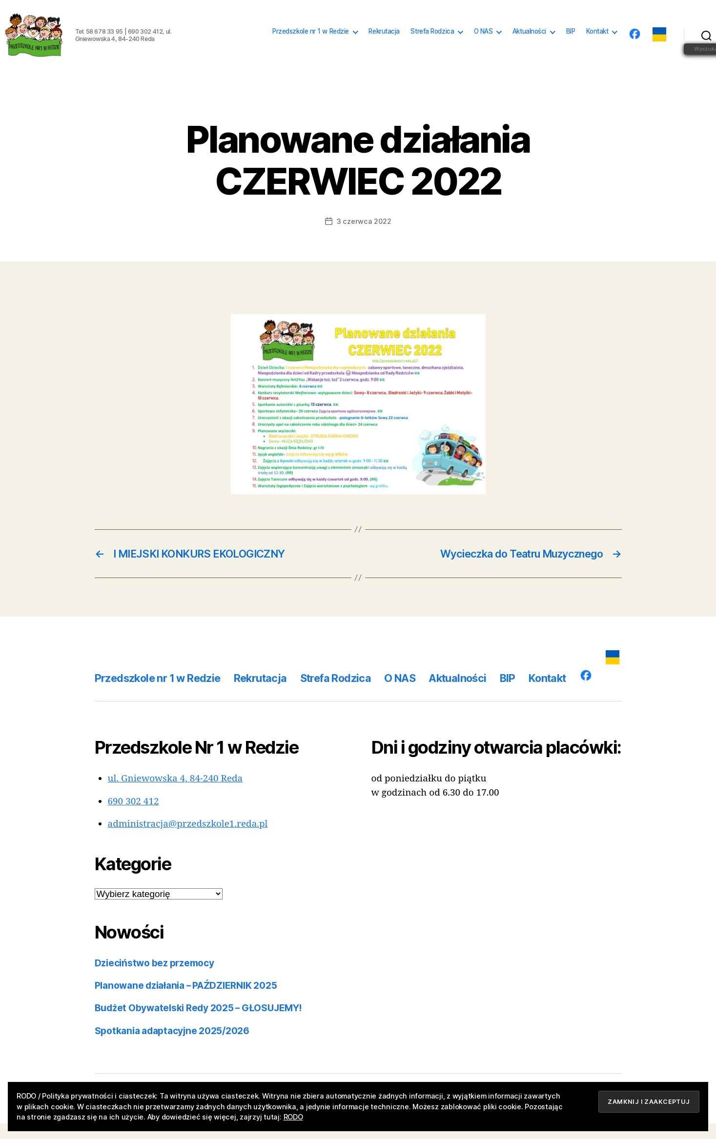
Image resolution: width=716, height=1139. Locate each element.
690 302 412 (133, 817)
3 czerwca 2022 (364, 237)
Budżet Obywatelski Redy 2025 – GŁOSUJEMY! (198, 1023)
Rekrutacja (384, 39)
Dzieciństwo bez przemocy (154, 978)
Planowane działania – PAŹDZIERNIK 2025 (186, 1001)
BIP (570, 39)
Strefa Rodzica (432, 39)
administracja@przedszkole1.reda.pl (188, 839)
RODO (293, 1117)
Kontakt (597, 39)
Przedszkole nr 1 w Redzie (310, 39)
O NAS (483, 39)
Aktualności (529, 39)
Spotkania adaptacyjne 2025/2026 (172, 1046)
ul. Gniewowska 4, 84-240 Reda (175, 794)
